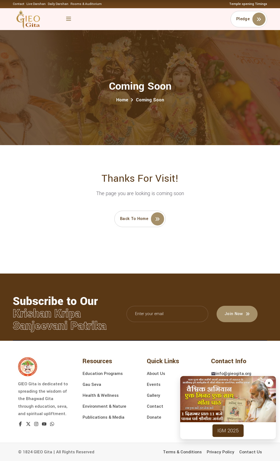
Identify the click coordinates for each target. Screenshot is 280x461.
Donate (154, 417)
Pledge (251, 19)
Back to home (142, 218)
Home (122, 100)
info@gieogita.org (233, 374)
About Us (156, 374)
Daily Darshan (58, 4)
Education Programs (103, 374)
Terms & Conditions (182, 452)
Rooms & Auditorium (86, 4)
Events (154, 384)
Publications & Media (103, 417)
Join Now (237, 314)
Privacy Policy (220, 452)
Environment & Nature (104, 406)
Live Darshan (36, 4)
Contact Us (250, 452)
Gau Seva (92, 384)
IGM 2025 (228, 430)
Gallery (153, 395)
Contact (18, 4)
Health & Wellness (101, 395)
